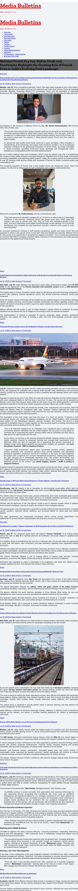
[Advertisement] (39, 255)
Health (6, 42)
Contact (7, 44)
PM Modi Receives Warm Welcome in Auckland (18, 873)
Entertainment (9, 36)
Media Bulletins (20, 5)
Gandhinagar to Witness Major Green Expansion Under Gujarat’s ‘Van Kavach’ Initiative (34, 481)
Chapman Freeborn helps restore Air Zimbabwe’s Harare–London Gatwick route (31, 326)
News (2, 271)
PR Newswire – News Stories (15, 54)
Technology (8, 34)
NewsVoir (7, 52)
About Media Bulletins (12, 50)
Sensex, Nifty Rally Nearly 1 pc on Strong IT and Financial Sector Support (28, 722)
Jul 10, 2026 (4, 84)
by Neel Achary (15, 84)
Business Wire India (11, 56)
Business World (10, 38)
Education (7, 40)
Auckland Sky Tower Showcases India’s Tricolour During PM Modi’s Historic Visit (31, 571)
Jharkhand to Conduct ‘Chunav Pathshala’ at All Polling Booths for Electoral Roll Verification (37, 526)
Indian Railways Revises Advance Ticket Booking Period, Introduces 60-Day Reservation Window (38, 613)
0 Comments (26, 84)
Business (7, 32)
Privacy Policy (9, 46)
